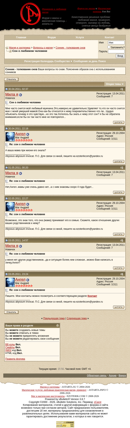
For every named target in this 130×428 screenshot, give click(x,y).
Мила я (11, 94)
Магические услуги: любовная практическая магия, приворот (54, 390)
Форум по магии (86, 8)
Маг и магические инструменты (48, 396)
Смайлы (10, 347)
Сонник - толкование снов (70, 47)
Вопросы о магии (43, 47)
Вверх (122, 375)
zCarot (97, 402)
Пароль (103, 51)
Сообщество (63, 61)
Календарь (47, 61)
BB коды (10, 344)
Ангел (20, 134)
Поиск (102, 61)
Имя (101, 42)
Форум (52, 37)
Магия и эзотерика (19, 47)
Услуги (80, 37)
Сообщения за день (85, 61)
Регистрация (32, 61)
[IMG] (8, 350)
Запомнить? (116, 47)
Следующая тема (77, 318)
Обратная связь (97, 375)
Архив (112, 375)
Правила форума (15, 358)
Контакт (109, 37)
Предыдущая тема (54, 318)
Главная (21, 37)
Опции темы (113, 84)
